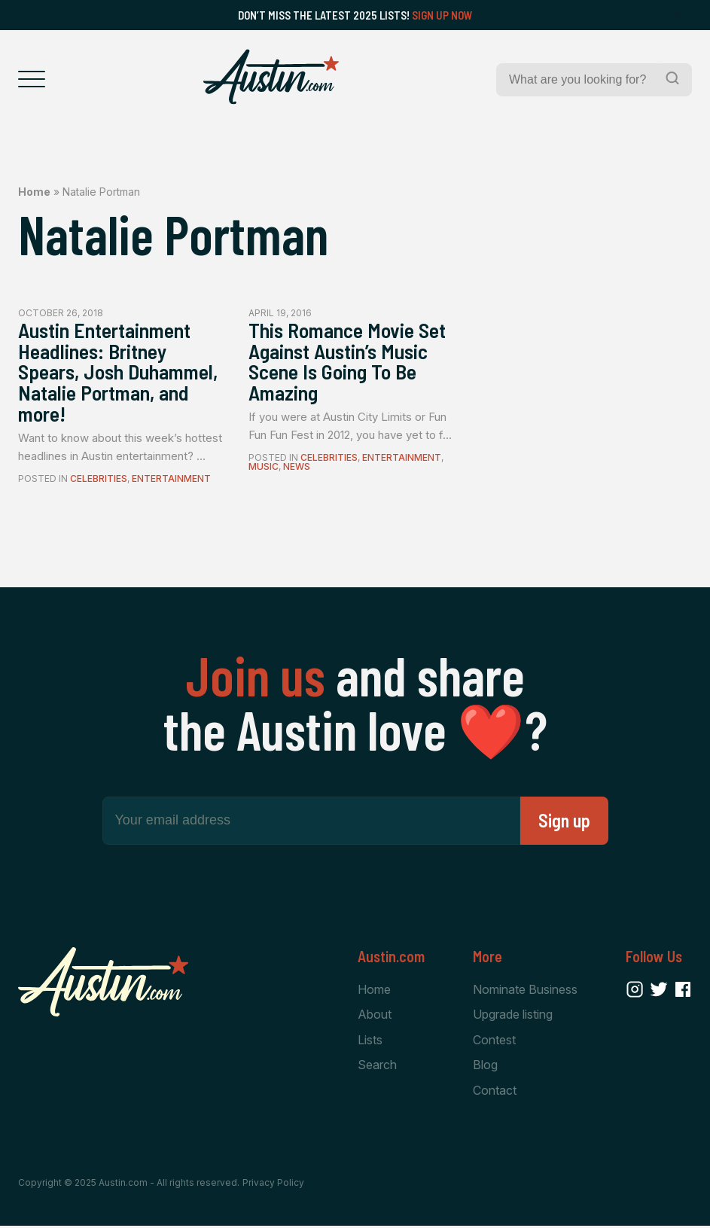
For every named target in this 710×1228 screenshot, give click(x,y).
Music (263, 468)
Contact (495, 1091)
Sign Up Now (442, 15)
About (375, 1015)
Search (377, 1066)
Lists (370, 1041)
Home (34, 191)
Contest (494, 1041)
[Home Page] (271, 76)
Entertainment (171, 480)
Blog (485, 1066)
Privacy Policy (273, 1184)
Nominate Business (525, 990)
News (296, 468)
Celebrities (98, 480)
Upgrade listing (513, 1015)
